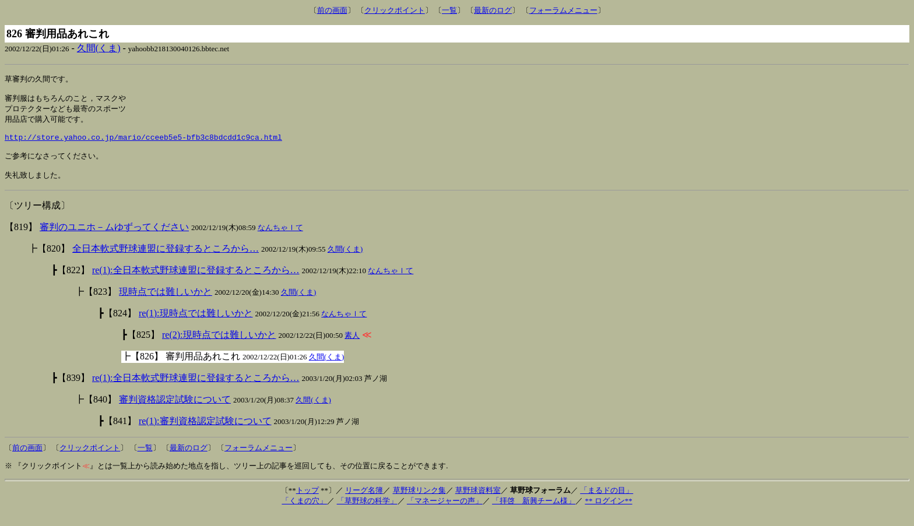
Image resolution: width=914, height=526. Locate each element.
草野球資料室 (478, 502)
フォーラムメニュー (563, 10)
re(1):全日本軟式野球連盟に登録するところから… (196, 282)
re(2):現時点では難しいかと (219, 347)
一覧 (449, 10)
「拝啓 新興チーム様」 (533, 513)
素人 (352, 347)
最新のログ (493, 10)
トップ (307, 502)
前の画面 (332, 10)
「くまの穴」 (304, 513)
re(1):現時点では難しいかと (196, 325)
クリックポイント (394, 10)
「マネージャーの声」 (445, 513)
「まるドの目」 (606, 502)
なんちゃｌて (280, 239)
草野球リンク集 (419, 502)
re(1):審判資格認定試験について (205, 433)
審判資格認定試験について (175, 411)
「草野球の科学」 (367, 513)
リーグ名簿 (364, 502)
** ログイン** (608, 513)
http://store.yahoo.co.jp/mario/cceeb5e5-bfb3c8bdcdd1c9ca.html (143, 144)
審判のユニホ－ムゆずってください (114, 239)
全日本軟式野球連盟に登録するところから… (165, 261)
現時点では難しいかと (165, 304)
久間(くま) (99, 48)
